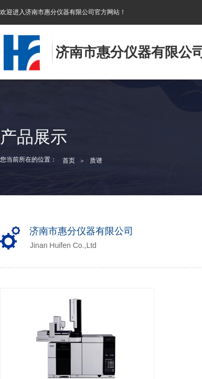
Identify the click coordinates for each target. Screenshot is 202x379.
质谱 (96, 160)
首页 (68, 160)
